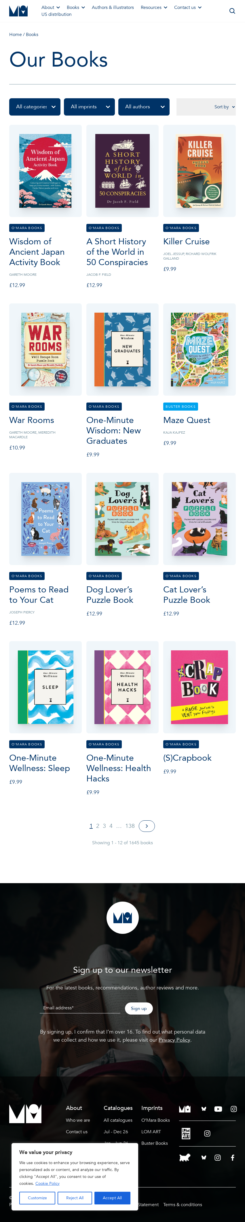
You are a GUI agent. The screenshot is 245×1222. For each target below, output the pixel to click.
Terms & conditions (182, 1205)
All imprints (93, 107)
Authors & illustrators (113, 7)
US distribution (56, 14)
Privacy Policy (174, 1040)
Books (76, 7)
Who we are (78, 1120)
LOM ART (151, 1132)
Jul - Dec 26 (116, 1132)
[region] (75, 1176)
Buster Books (154, 1143)
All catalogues (118, 1120)
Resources (154, 7)
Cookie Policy (47, 1183)
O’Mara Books (155, 1120)
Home (15, 34)
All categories (38, 107)
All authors (147, 107)
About (50, 7)
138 (130, 826)
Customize (37, 1198)
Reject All (74, 1198)
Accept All (112, 1198)
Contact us (188, 7)
